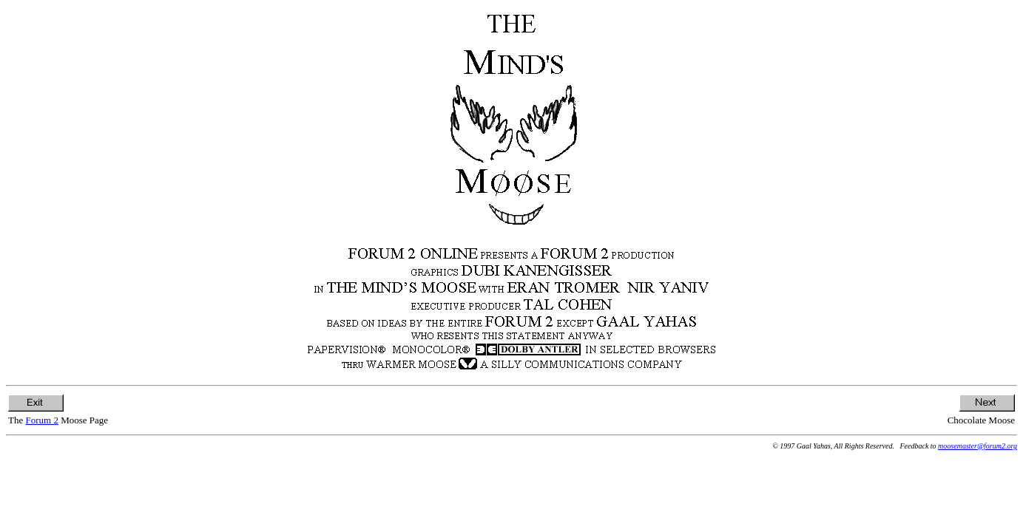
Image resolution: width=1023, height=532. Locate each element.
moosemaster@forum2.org (977, 446)
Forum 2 (41, 420)
